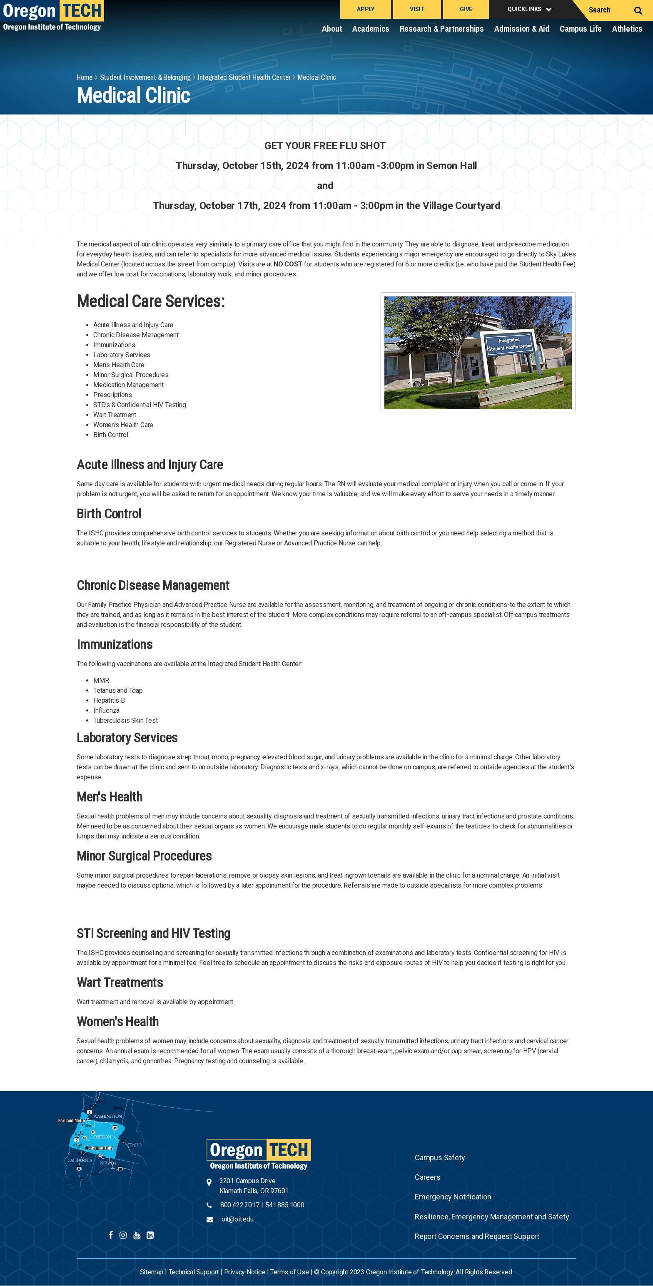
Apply (365, 9)
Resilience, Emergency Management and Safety (492, 1216)
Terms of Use (289, 1272)
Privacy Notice (244, 1272)
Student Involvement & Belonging (145, 77)
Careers (428, 1177)
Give (466, 9)
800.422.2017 (239, 1205)
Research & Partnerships (442, 28)
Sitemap (152, 1272)
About (332, 28)
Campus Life (581, 28)
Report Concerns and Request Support (477, 1236)
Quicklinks (524, 9)
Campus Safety (440, 1157)
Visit (417, 9)
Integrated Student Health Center (244, 77)
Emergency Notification (453, 1196)
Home (84, 77)
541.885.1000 (284, 1205)
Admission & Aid (521, 28)
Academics (370, 28)
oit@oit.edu (238, 1219)
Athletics (627, 28)
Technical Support (194, 1272)
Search (600, 10)
